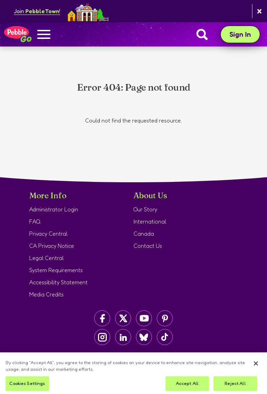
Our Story (145, 209)
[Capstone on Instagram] (102, 337)
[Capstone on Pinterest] (165, 318)
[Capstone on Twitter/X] (123, 318)
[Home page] (17, 34)
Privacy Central (48, 233)
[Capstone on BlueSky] (144, 337)
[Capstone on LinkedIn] (123, 337)
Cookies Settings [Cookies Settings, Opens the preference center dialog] (27, 386)
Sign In (244, 34)
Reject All (235, 386)
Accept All (187, 386)
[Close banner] (259, 11)
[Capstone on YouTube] (144, 318)
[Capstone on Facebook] (102, 318)
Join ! (37, 11)
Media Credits (46, 294)
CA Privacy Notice (51, 245)
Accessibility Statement (58, 282)
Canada (144, 233)
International (150, 221)
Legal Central (46, 257)
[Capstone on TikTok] (165, 337)
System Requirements (56, 270)
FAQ (35, 221)
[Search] (202, 34)
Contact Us (148, 245)
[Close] (256, 366)
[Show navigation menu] (43, 35)
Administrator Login (53, 209)
